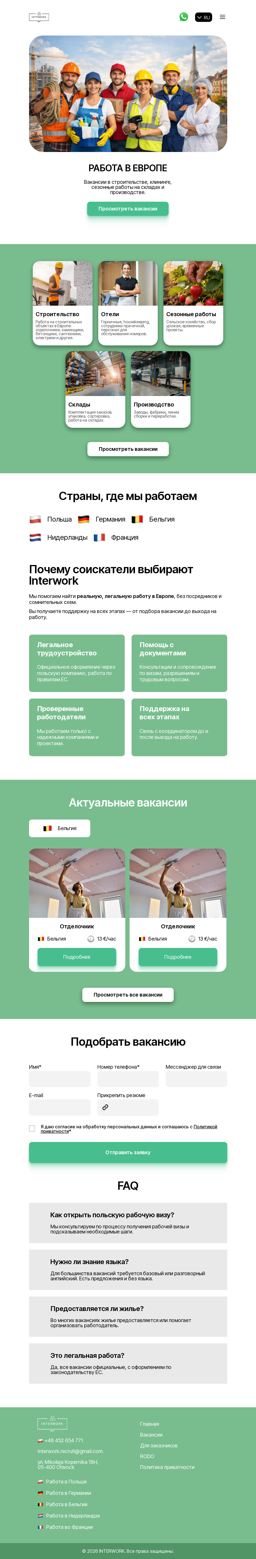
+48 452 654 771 (60, 1440)
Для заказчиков (159, 1445)
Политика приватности (167, 1467)
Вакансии (151, 1434)
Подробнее (76, 957)
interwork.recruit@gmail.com (70, 1451)
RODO (147, 1456)
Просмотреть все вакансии (128, 995)
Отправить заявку (128, 1152)
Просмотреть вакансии (128, 209)
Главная (149, 1424)
